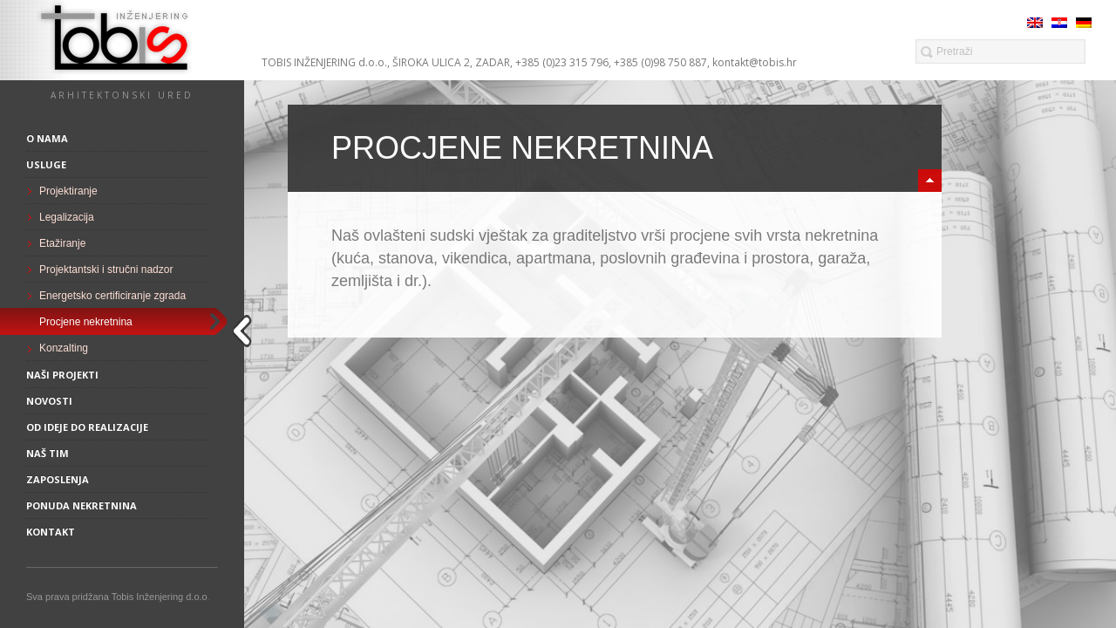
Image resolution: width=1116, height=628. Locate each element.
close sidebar (245, 331)
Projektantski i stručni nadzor (106, 269)
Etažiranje (62, 243)
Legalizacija (66, 217)
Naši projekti (62, 374)
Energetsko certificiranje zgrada (112, 296)
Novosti (49, 400)
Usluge (46, 164)
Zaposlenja (57, 479)
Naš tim (47, 453)
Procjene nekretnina (86, 322)
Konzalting (63, 348)
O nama (47, 138)
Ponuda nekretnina (81, 505)
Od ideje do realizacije (87, 426)
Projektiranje (68, 191)
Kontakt (50, 531)
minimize (930, 180)
